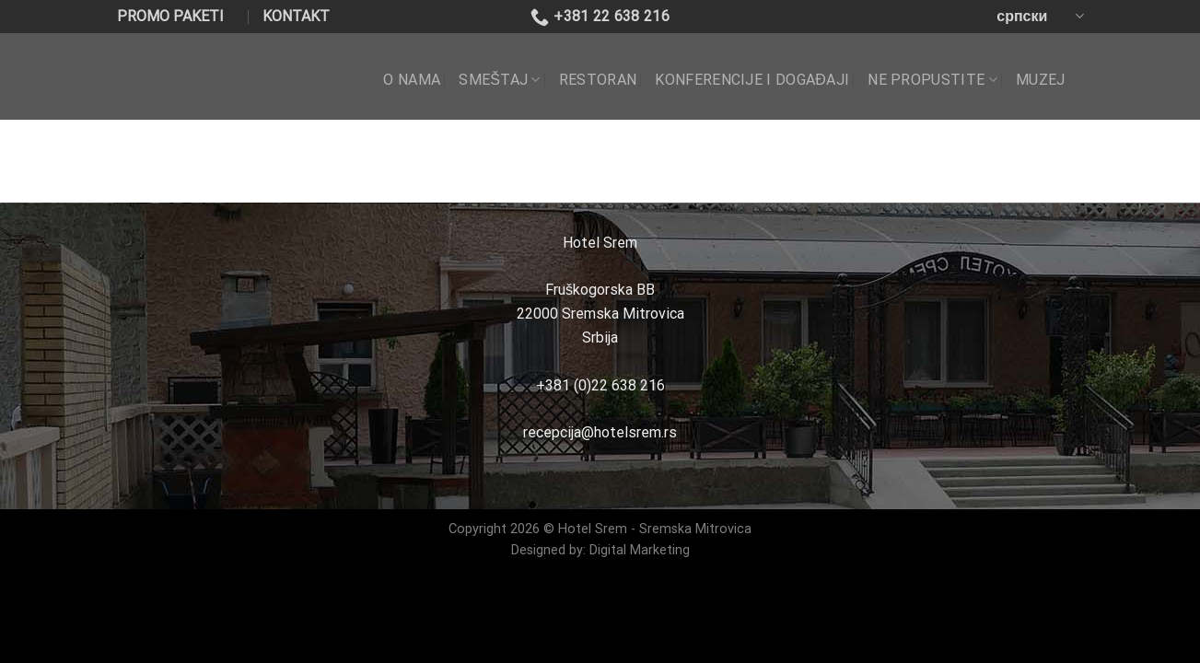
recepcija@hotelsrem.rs (600, 432)
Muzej (1041, 79)
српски (1039, 16)
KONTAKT (296, 16)
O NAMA (411, 79)
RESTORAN (598, 79)
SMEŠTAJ (499, 79)
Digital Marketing (639, 550)
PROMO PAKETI (170, 16)
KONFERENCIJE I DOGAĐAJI (752, 79)
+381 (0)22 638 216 (600, 385)
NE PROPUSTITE (932, 79)
